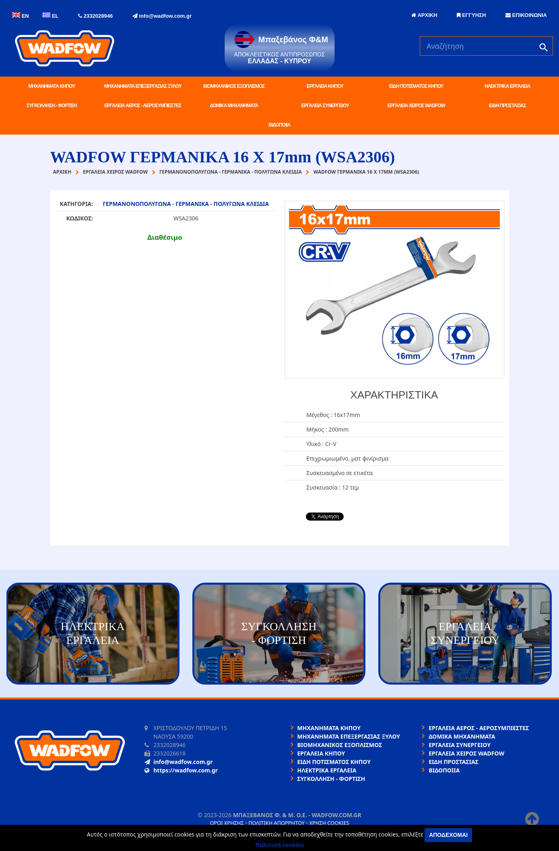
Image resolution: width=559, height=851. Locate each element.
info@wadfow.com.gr (162, 16)
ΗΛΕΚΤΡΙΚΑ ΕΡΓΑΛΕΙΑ (507, 86)
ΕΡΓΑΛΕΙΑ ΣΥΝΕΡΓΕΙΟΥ (325, 105)
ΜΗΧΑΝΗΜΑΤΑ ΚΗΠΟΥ (51, 86)
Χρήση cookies (329, 822)
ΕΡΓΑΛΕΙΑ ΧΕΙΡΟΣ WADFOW (416, 105)
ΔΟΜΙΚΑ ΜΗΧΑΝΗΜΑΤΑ (234, 105)
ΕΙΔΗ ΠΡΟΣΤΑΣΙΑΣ (507, 105)
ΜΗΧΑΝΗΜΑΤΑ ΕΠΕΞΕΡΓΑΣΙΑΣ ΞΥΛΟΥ (143, 86)
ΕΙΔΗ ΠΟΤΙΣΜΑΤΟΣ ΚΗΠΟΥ (416, 86)
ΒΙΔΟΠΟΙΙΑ (280, 125)
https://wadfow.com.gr (181, 770)
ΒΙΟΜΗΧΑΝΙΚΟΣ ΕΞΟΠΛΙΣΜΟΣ (233, 86)
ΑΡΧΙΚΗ (424, 15)
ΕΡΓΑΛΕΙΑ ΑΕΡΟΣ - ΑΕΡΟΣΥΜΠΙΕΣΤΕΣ (142, 105)
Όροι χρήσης (226, 822)
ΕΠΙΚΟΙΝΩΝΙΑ (526, 15)
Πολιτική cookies (280, 845)
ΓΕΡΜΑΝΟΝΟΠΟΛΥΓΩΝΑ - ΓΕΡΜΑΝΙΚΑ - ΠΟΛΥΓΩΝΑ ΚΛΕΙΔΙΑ (186, 204)
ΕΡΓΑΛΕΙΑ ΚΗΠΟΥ (325, 86)
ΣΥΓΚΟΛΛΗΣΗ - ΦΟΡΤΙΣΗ (51, 105)
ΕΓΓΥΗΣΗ (471, 15)
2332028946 (95, 16)
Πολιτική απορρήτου (276, 822)
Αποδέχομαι (448, 835)
